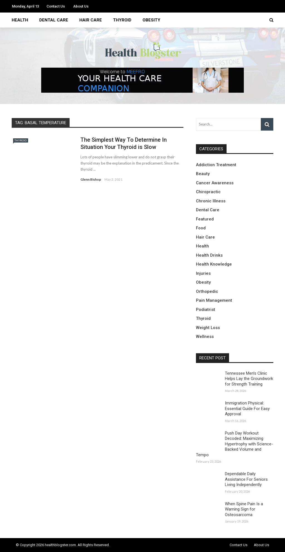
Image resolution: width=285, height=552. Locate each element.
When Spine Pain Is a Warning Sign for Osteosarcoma (244, 509)
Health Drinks (209, 255)
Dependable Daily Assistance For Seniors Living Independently (246, 479)
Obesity (151, 20)
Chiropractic (208, 191)
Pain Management (214, 300)
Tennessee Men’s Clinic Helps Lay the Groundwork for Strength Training (249, 379)
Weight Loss (208, 327)
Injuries (203, 273)
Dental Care (53, 20)
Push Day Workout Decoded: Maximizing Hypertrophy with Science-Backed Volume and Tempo (234, 444)
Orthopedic (207, 291)
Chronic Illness (210, 200)
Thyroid (122, 20)
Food (201, 227)
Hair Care (90, 20)
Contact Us (55, 6)
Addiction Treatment (216, 164)
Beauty (203, 173)
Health (20, 20)
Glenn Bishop (90, 179)
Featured (205, 219)
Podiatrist (205, 309)
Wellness (205, 336)
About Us (81, 6)
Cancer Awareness (215, 182)
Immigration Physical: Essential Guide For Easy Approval (247, 408)
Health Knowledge (214, 264)
